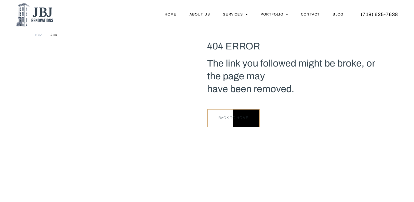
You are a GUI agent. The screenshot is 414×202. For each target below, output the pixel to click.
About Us (199, 14)
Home (171, 14)
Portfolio (274, 14)
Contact (310, 14)
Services (235, 14)
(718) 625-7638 (379, 14)
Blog (337, 14)
